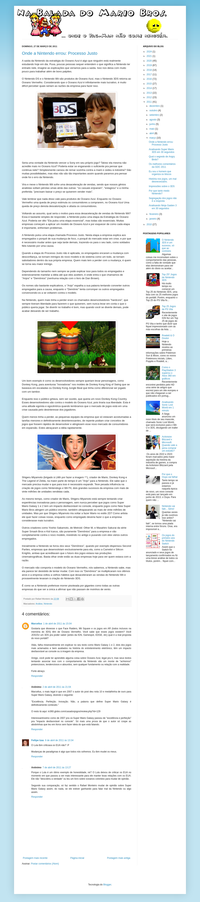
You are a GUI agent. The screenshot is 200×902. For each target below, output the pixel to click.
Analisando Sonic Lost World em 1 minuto (168, 406)
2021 (150, 56)
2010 (150, 224)
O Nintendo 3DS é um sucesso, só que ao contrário (168, 246)
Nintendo (48, 604)
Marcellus (36, 623)
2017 (150, 74)
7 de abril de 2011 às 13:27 (57, 767)
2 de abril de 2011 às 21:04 (57, 687)
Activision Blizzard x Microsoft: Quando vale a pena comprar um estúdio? (169, 443)
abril (151, 133)
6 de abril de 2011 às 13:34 (59, 740)
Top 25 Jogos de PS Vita (169, 307)
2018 (150, 70)
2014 (150, 88)
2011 (150, 101)
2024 (150, 51)
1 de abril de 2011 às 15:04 (57, 623)
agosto (153, 119)
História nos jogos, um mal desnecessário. (162, 180)
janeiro (153, 218)
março (153, 137)
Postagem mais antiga (118, 858)
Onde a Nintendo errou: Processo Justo (59, 53)
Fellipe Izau (37, 740)
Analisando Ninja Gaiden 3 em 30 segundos (163, 207)
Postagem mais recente (35, 858)
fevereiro (154, 214)
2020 (150, 60)
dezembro (155, 106)
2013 (150, 92)
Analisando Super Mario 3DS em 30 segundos (161, 150)
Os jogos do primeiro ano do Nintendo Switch (168, 539)
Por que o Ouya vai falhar (170, 475)
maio (152, 128)
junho (152, 124)
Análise (39, 604)
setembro (154, 115)
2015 (150, 83)
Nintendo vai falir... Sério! (168, 507)
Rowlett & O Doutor (168, 337)
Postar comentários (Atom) (45, 863)
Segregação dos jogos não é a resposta (163, 199)
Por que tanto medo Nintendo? (159, 192)
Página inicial (77, 858)
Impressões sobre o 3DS (162, 186)
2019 (150, 65)
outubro (153, 110)
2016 (150, 79)
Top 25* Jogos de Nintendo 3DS (169, 277)
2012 (150, 97)
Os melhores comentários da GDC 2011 (162, 165)
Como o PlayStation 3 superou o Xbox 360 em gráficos (169, 373)
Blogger (107, 884)
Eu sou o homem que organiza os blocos (160, 173)
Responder (37, 676)
